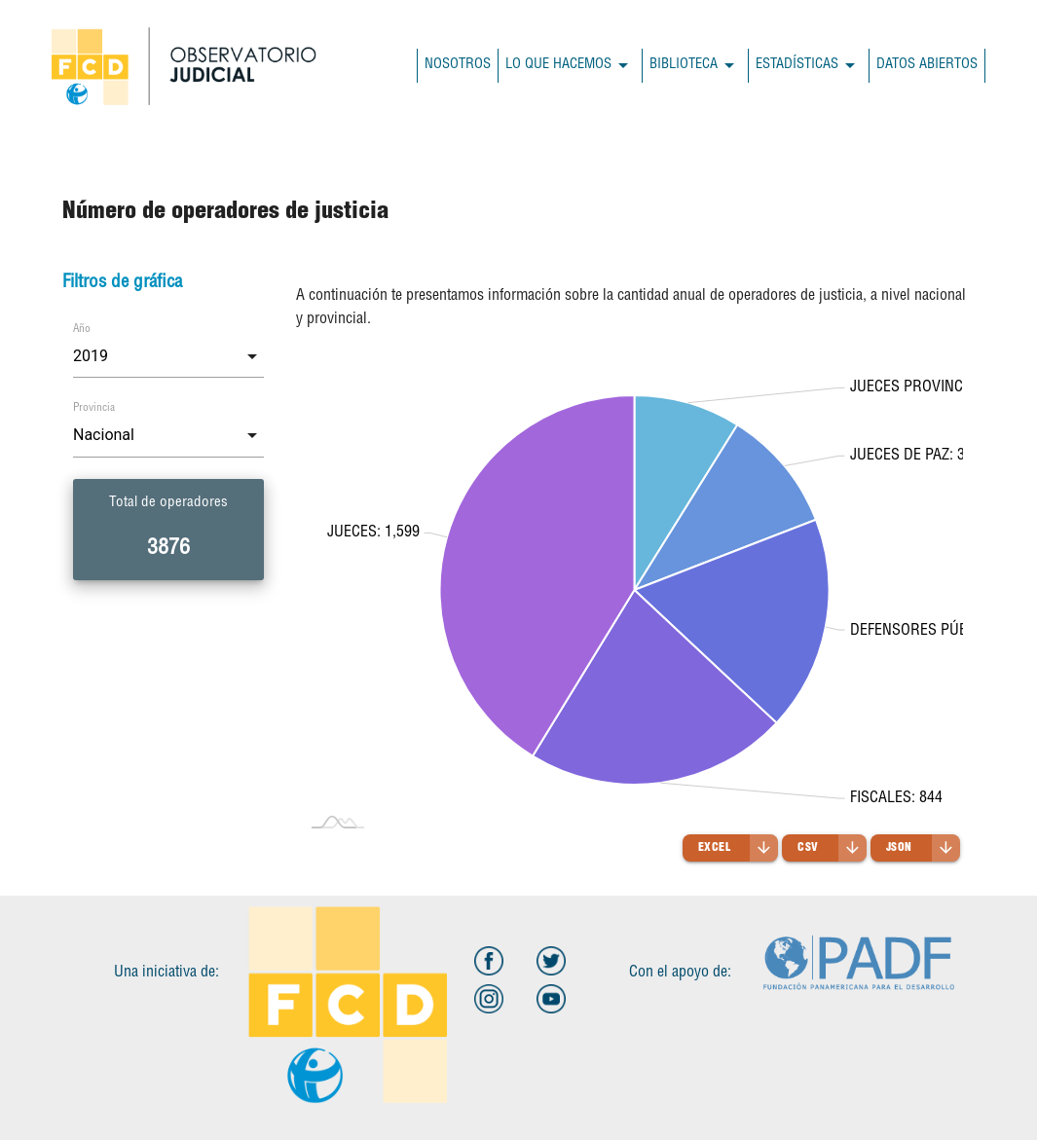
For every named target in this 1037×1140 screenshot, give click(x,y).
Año (82, 329)
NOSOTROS (458, 65)
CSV (832, 848)
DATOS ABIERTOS (927, 65)
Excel (738, 848)
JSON (923, 848)
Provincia (94, 408)
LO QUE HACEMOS (570, 66)
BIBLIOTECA (695, 66)
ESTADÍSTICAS (809, 66)
